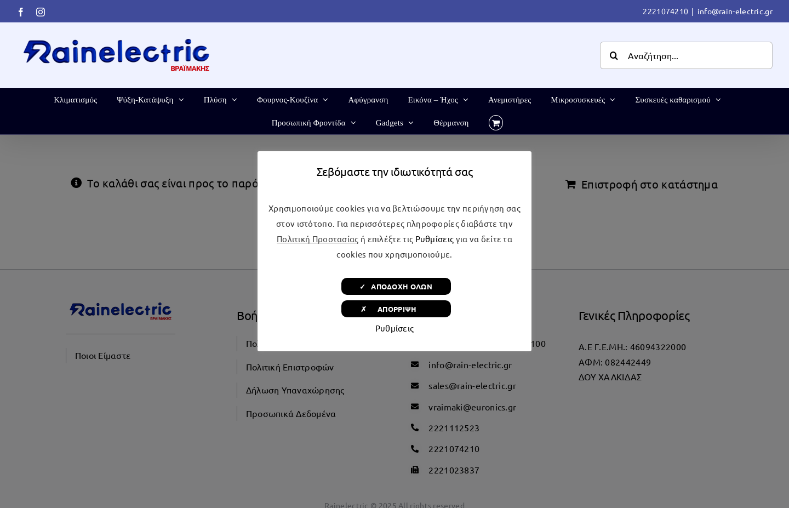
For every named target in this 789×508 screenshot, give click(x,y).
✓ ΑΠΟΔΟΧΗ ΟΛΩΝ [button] (395, 286)
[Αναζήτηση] (613, 55)
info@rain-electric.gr (735, 11)
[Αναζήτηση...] (686, 55)
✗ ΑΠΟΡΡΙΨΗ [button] (396, 308)
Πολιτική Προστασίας (318, 238)
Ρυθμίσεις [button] (434, 238)
